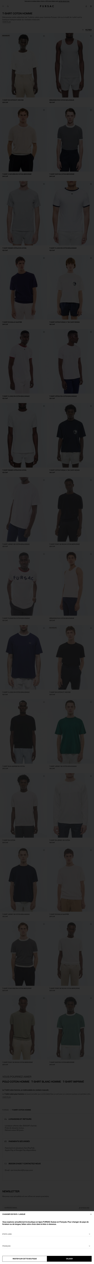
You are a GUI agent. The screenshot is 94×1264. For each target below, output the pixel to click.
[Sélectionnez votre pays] (47, 1234)
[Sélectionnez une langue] (47, 1246)
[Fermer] (91, 1214)
